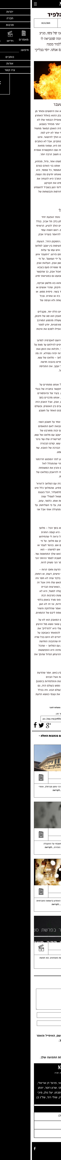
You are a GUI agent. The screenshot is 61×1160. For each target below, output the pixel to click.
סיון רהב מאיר (52, 952)
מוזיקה (56, 1148)
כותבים (36, 1148)
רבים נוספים (41, 1102)
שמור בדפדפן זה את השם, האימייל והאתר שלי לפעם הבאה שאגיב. (31, 1038)
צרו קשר (56, 1154)
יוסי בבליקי (37, 21)
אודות (49, 1154)
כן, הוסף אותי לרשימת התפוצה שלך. (32, 1057)
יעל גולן (53, 781)
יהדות (57, 1151)
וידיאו (50, 1148)
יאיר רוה (52, 895)
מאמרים (43, 1148)
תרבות (44, 1151)
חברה (51, 1151)
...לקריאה (26, 790)
